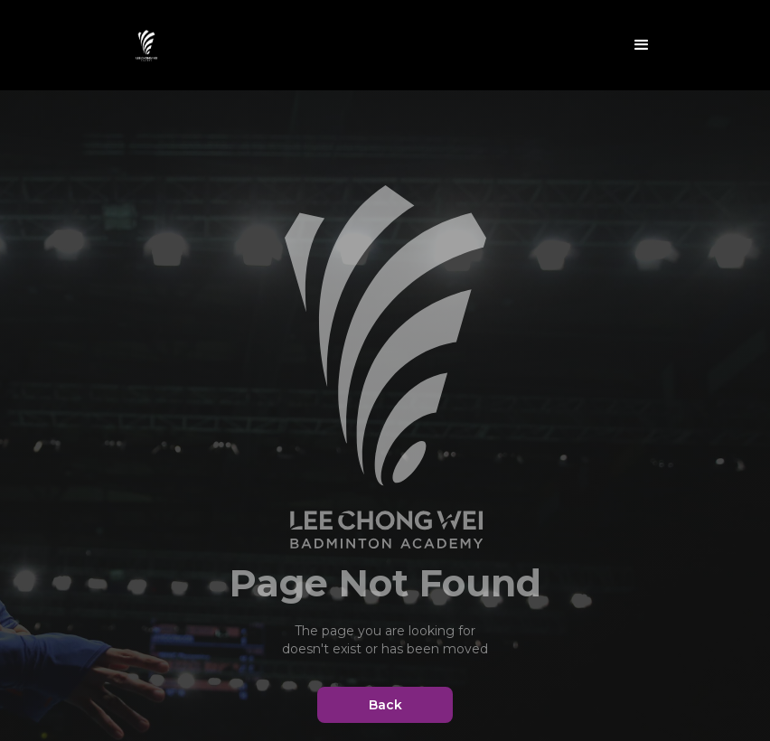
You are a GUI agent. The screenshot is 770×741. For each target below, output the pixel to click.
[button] (642, 45)
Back (385, 705)
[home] (146, 45)
